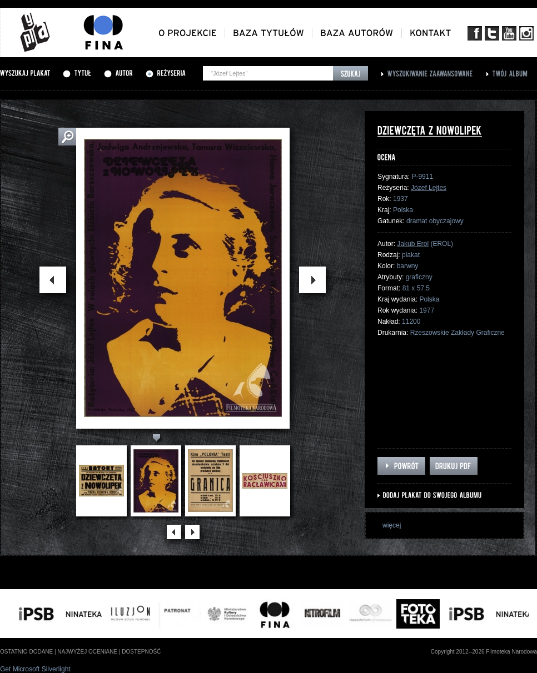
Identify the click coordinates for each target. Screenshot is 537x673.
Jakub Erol (413, 244)
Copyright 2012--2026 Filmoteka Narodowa (484, 652)
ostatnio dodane (26, 652)
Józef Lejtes (428, 188)
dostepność (141, 652)
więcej (391, 525)
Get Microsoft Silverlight (35, 669)
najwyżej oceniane (87, 652)
